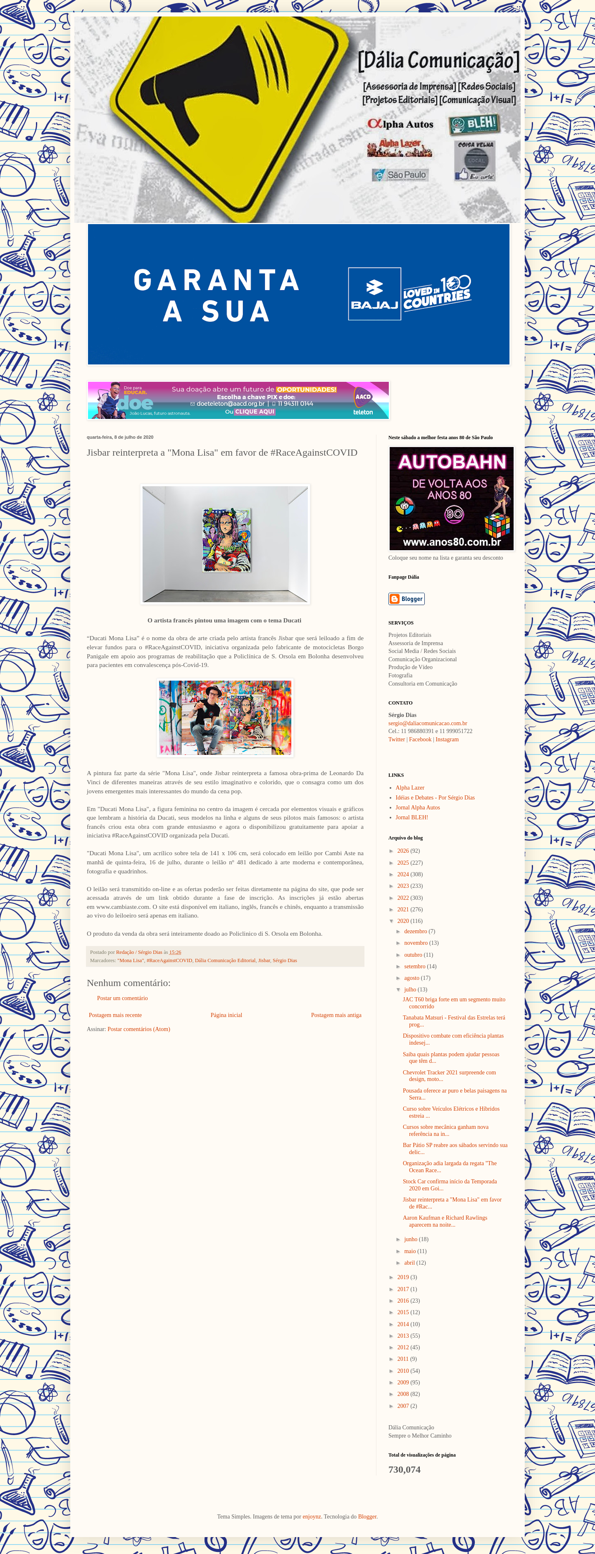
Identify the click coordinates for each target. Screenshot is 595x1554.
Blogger (367, 1517)
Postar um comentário (122, 998)
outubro (414, 955)
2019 (404, 1277)
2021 (404, 909)
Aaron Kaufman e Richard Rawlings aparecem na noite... (445, 1221)
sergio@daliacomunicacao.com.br (427, 723)
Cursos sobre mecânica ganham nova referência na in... (446, 1130)
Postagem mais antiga (336, 1015)
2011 (403, 1359)
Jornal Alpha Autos (418, 807)
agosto (412, 978)
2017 (404, 1289)
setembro (415, 966)
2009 (404, 1382)
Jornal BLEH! (412, 817)
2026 (404, 851)
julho (410, 989)
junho (411, 1239)
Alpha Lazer (410, 788)
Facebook (420, 739)
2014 (404, 1324)
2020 (404, 921)
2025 (404, 863)
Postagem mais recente (115, 1015)
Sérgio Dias (285, 960)
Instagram (447, 739)
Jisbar (264, 960)
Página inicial (227, 1015)
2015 (404, 1312)
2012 (404, 1347)
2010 (404, 1371)
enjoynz (312, 1517)
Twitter (396, 739)
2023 (404, 886)
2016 (404, 1301)
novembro (416, 943)
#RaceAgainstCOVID (170, 960)
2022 (404, 898)
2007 (404, 1406)
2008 (404, 1394)
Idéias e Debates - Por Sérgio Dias (435, 798)
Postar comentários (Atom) (138, 1029)
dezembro (416, 931)
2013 (404, 1336)
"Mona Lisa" (130, 960)
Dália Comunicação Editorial (225, 960)
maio (410, 1251)
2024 (404, 874)
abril (410, 1263)
